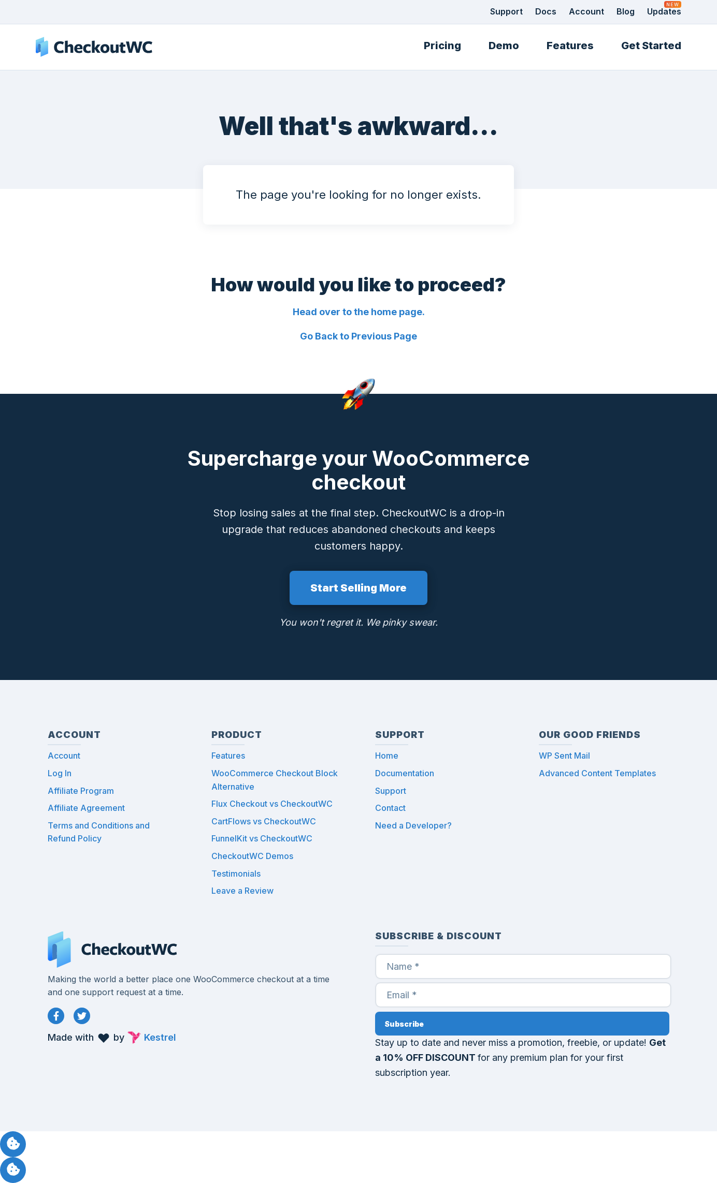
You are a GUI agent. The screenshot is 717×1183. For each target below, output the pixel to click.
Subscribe (404, 1023)
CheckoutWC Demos (252, 856)
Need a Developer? (413, 825)
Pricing (442, 45)
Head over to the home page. (359, 311)
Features (570, 45)
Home (386, 755)
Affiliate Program (81, 791)
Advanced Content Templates (597, 773)
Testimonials (236, 873)
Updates (664, 11)
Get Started (651, 45)
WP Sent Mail (564, 755)
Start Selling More (358, 588)
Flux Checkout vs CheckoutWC (272, 803)
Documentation (404, 773)
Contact (390, 808)
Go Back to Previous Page (358, 336)
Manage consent (13, 1144)
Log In (59, 773)
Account (586, 11)
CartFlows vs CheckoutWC (263, 821)
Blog (625, 11)
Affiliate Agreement (86, 808)
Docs (545, 11)
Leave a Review (242, 890)
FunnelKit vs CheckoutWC (261, 838)
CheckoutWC (94, 47)
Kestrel (160, 1037)
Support (506, 11)
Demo (504, 45)
